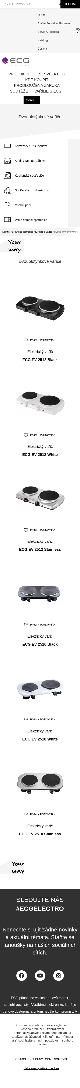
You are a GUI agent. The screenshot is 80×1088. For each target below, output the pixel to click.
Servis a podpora (49, 32)
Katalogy (43, 40)
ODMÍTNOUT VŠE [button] (56, 1059)
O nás (41, 14)
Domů (5, 231)
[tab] (34, 146)
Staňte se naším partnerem (55, 23)
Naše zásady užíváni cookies (41, 1068)
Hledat (70, 4)
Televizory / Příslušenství (31, 146)
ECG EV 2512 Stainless (40, 549)
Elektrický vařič (40, 352)
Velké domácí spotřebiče (31, 220)
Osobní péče (23, 205)
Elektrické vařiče (43, 231)
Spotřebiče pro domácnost (32, 190)
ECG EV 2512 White (40, 455)
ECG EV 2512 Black (40, 360)
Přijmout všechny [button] (29, 1059)
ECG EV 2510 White (40, 739)
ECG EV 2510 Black (40, 644)
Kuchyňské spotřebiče (29, 175)
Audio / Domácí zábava (30, 160)
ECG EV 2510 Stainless (40, 834)
